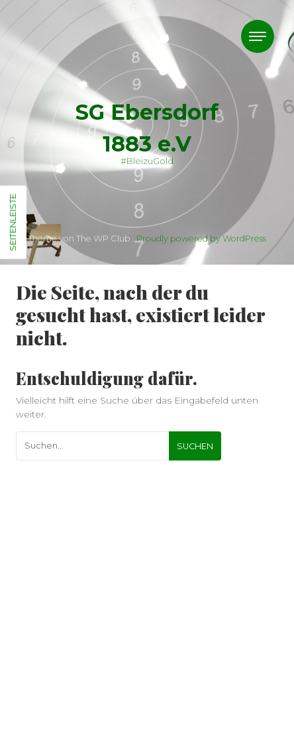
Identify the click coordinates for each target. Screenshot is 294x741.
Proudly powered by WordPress (201, 238)
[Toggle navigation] (257, 36)
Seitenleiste (12, 222)
